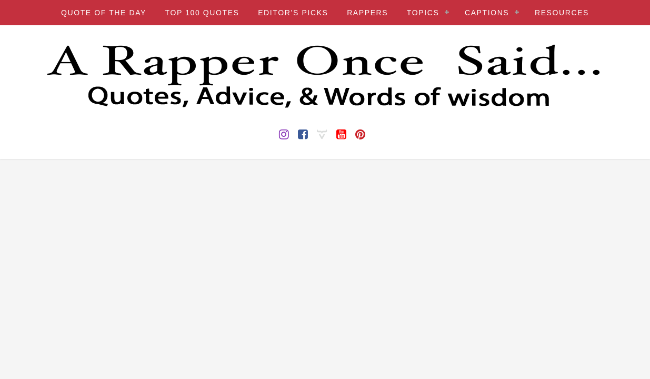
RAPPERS (367, 12)
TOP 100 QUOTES (202, 12)
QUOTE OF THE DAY (103, 12)
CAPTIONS (487, 12)
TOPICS (423, 12)
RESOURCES (562, 12)
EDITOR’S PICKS (293, 12)
